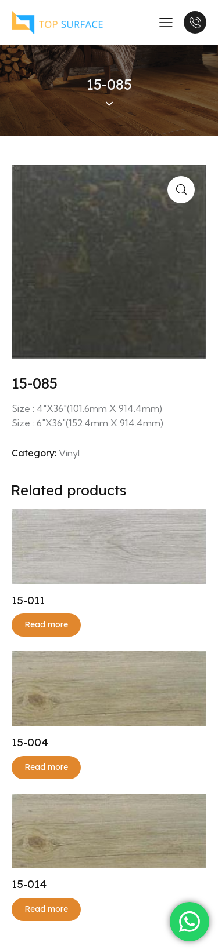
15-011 (28, 600)
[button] (181, 189)
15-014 (29, 884)
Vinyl (69, 453)
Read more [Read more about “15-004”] (46, 767)
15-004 (30, 742)
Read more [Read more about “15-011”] (46, 624)
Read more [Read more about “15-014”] (46, 909)
